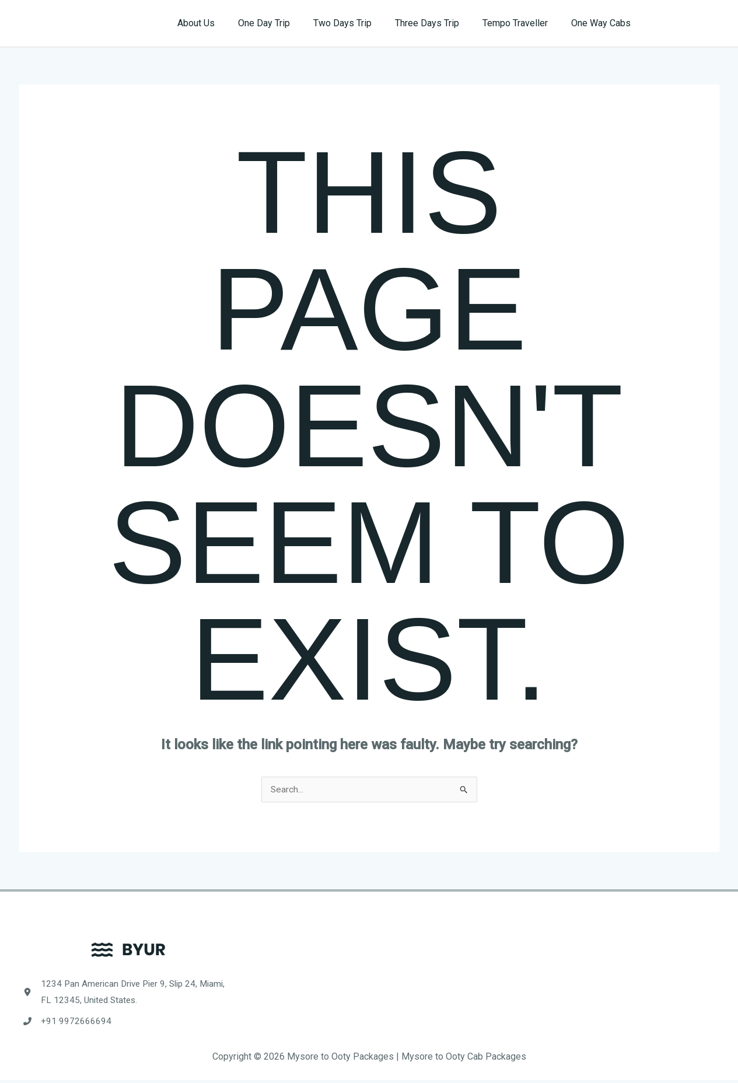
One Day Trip (285, 23)
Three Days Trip (439, 23)
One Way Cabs (603, 23)
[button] (686, 23)
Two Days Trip (359, 23)
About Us (221, 23)
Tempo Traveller (522, 23)
